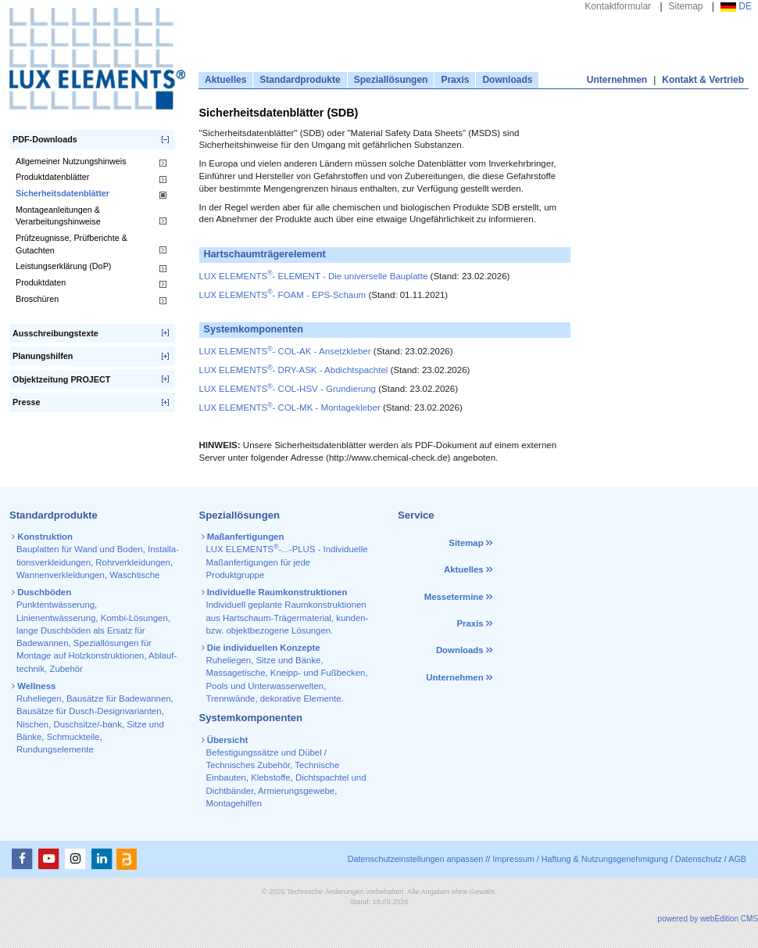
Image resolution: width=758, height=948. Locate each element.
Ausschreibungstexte (55, 333)
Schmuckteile (73, 737)
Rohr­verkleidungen (132, 562)
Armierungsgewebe (296, 790)
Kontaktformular (618, 6)
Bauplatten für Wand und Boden (79, 549)
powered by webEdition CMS (708, 918)
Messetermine (454, 596)
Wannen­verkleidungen (60, 575)
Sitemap (686, 6)
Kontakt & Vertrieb (703, 79)
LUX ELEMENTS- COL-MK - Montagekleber (290, 407)
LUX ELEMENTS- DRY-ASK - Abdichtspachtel (293, 370)
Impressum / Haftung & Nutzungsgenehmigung (579, 859)
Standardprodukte (299, 79)
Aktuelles (225, 79)
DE (736, 6)
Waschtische (134, 575)
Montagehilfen (234, 803)
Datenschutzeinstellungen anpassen (415, 859)
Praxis (455, 79)
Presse (26, 402)
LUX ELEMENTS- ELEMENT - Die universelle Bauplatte (313, 276)
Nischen (32, 724)
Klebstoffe (270, 777)
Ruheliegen (39, 698)
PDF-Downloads (45, 139)
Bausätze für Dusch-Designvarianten (89, 711)
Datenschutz (698, 859)
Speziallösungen (391, 79)
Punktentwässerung (55, 604)
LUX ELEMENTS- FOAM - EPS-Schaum (282, 295)
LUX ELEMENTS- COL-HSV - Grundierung (288, 388)
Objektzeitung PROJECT (61, 379)
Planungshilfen (43, 356)
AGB (737, 859)
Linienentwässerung (55, 618)
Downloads (507, 79)
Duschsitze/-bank (88, 724)
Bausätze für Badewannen (118, 698)
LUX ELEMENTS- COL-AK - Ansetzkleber (285, 351)
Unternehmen (617, 79)
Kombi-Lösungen (134, 618)
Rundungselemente (55, 749)
